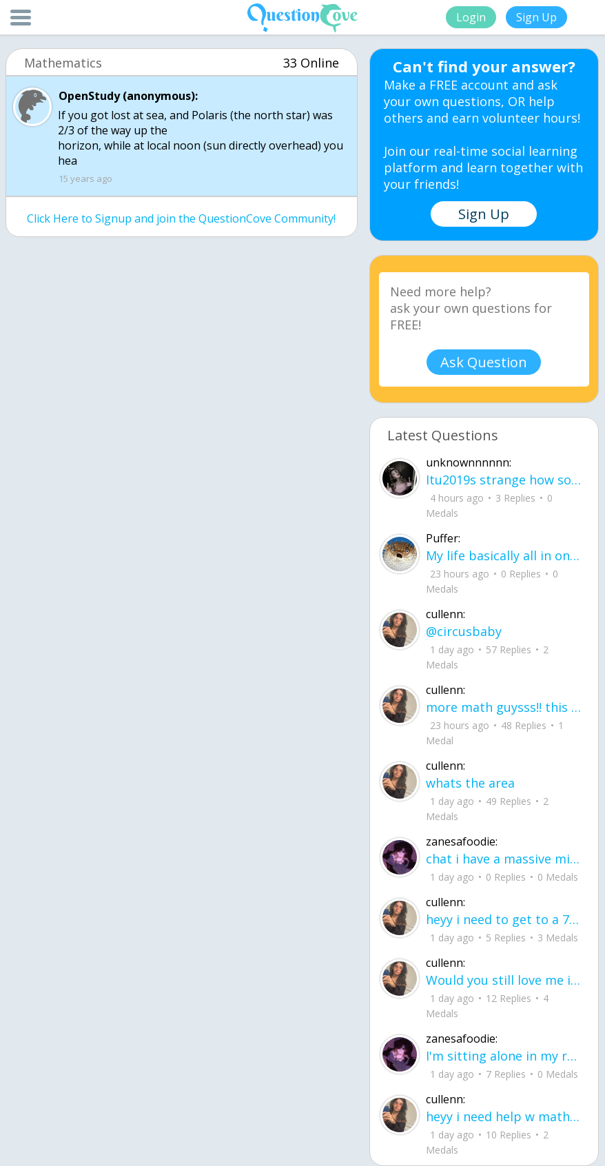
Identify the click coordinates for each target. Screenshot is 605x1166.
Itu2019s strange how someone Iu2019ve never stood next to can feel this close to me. (504, 479)
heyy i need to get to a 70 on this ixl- (504, 919)
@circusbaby (464, 631)
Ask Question (483, 362)
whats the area (470, 783)
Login (471, 17)
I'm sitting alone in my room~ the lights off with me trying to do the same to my (504, 1055)
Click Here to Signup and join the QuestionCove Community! (181, 218)
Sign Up (536, 17)
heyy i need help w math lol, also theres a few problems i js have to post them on (504, 1116)
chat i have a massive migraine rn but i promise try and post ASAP (504, 858)
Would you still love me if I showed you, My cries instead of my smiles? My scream (504, 980)
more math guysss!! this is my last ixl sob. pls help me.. (504, 707)
